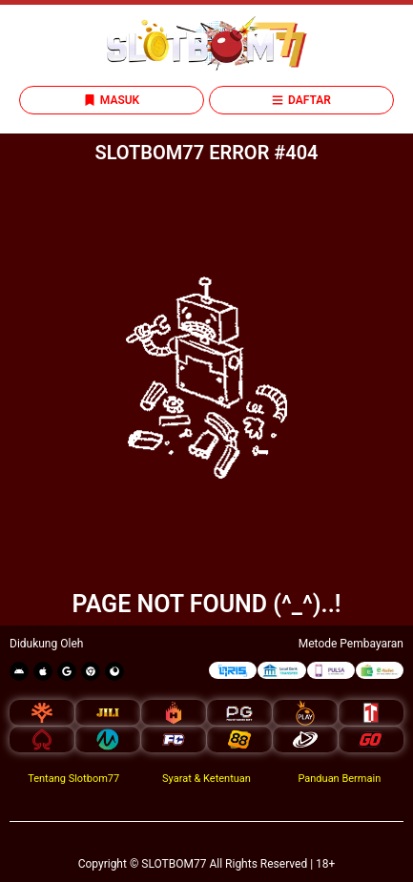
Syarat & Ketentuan (206, 778)
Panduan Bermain (339, 778)
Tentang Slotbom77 (73, 778)
